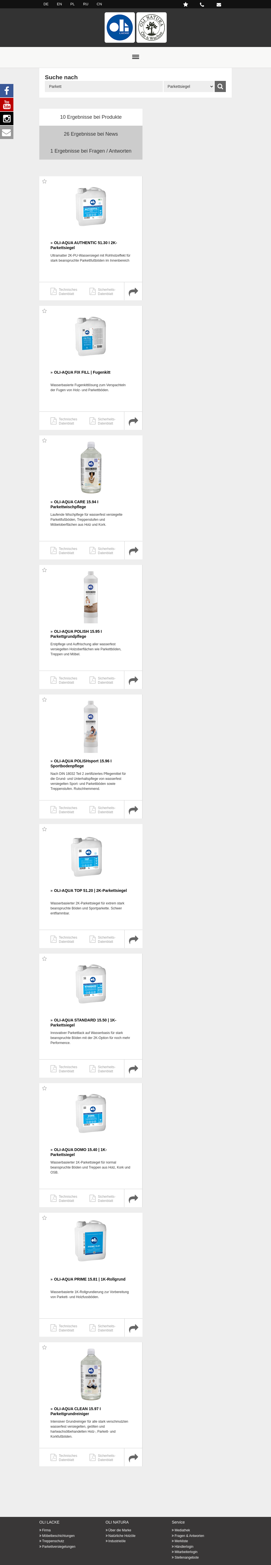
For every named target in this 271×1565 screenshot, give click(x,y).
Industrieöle (117, 1541)
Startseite (135, 27)
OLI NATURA (117, 1522)
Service (178, 1522)
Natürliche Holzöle (122, 1536)
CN (99, 4)
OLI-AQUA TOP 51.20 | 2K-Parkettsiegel (90, 890)
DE (46, 4)
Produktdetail (133, 291)
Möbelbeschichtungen (58, 1536)
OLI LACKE (49, 1522)
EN (59, 4)
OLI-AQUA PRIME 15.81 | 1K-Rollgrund (89, 1279)
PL (72, 4)
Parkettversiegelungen (58, 1547)
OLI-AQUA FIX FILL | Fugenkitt (82, 372)
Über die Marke (119, 1530)
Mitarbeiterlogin (186, 1552)
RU (85, 4)
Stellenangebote (187, 1557)
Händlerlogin (184, 1547)
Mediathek (182, 1530)
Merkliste (181, 1541)
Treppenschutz (53, 1541)
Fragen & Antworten (189, 1536)
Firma (46, 1530)
